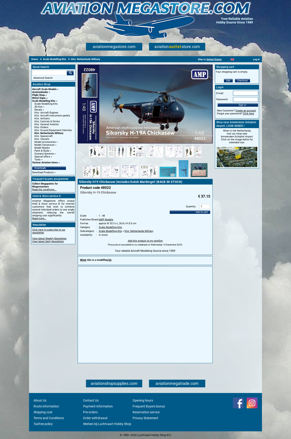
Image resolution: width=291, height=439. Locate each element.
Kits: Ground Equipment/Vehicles (53, 130)
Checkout (242, 80)
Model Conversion (44, 144)
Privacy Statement (145, 418)
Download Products (43, 172)
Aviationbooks (40, 92)
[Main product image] (145, 142)
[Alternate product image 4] (154, 157)
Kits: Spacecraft (43, 136)
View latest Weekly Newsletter (49, 238)
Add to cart (202, 212)
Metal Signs (39, 98)
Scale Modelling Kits (43, 100)
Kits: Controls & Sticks (47, 121)
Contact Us (91, 400)
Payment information (98, 406)
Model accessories (45, 142)
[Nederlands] (226, 59)
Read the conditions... (44, 189)
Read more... (39, 218)
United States (214, 59)
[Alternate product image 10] (148, 177)
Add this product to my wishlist (145, 240)
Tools (37, 159)
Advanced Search (43, 77)
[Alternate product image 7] (91, 177)
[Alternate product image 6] (193, 157)
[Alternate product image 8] (110, 177)
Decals (38, 109)
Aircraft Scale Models (44, 89)
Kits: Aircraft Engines (46, 112)
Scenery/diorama (44, 153)
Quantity (190, 206)
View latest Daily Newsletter (48, 241)
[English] (232, 59)
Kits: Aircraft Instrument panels (52, 115)
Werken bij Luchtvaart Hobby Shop (107, 424)
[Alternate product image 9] (129, 177)
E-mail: (220, 93)
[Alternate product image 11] (168, 177)
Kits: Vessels (41, 139)
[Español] (238, 59)
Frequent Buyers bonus (149, 406)
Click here (248, 113)
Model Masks (42, 147)
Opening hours (143, 400)
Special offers (42, 156)
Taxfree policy (43, 424)
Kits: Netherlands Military (48, 133)
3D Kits (38, 106)
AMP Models (106, 219)
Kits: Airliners (42, 118)
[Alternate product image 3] (135, 157)
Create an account (245, 110)
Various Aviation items (45, 162)
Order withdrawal (95, 418)
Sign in (242, 105)
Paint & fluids (41, 150)
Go (70, 72)
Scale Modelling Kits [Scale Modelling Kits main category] (46, 103)
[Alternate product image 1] (97, 157)
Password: (222, 99)
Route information (46, 406)
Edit (228, 80)
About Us (40, 400)
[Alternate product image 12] (183, 177)
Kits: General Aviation (46, 124)
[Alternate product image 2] (116, 157)
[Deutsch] (243, 59)
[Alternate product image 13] (199, 177)
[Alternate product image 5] (173, 157)
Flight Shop (38, 95)
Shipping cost (43, 412)
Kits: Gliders (41, 127)
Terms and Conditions (49, 418)
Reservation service (146, 412)
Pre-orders (90, 412)
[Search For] (49, 72)
